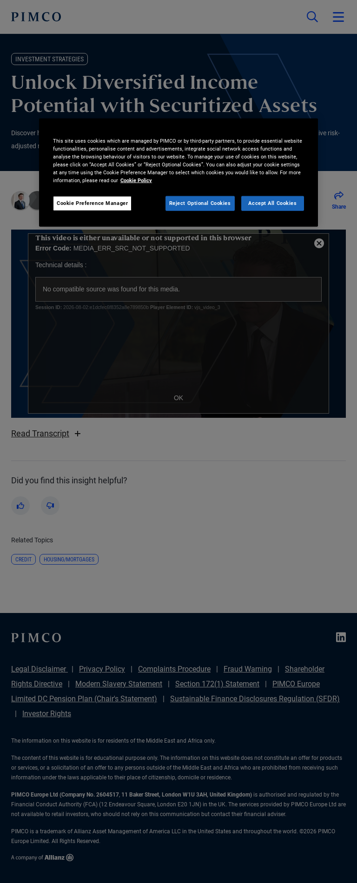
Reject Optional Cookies (200, 203)
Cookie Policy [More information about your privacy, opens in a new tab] (136, 180)
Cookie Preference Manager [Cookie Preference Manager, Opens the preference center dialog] (92, 203)
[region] (178, 173)
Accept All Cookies (272, 203)
